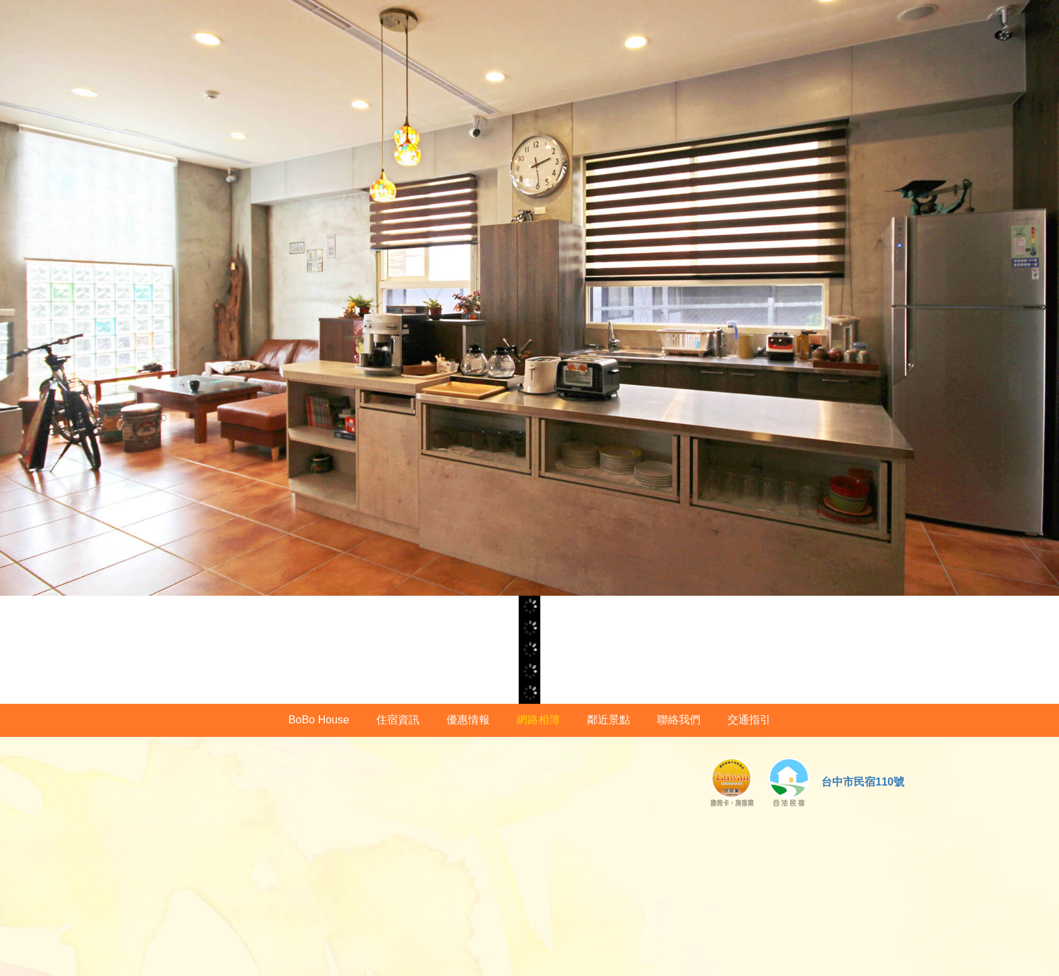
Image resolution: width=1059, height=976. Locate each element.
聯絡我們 (678, 719)
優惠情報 (468, 719)
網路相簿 (538, 719)
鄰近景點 (608, 719)
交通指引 (749, 719)
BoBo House (318, 719)
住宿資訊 (397, 719)
